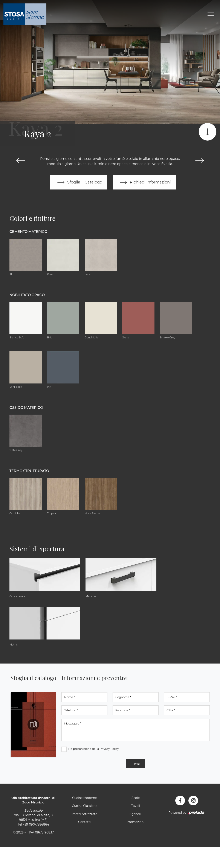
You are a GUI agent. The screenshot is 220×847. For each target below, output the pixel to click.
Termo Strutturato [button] (29, 471)
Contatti (84, 822)
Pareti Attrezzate (84, 814)
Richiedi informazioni (144, 182)
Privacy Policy (109, 748)
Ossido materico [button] (26, 408)
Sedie (135, 798)
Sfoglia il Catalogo (78, 182)
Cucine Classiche (84, 806)
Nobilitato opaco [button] (27, 295)
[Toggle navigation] (211, 14)
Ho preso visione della (93, 748)
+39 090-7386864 (36, 824)
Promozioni (135, 822)
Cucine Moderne (84, 798)
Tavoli (135, 806)
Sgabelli (136, 814)
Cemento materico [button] (28, 232)
